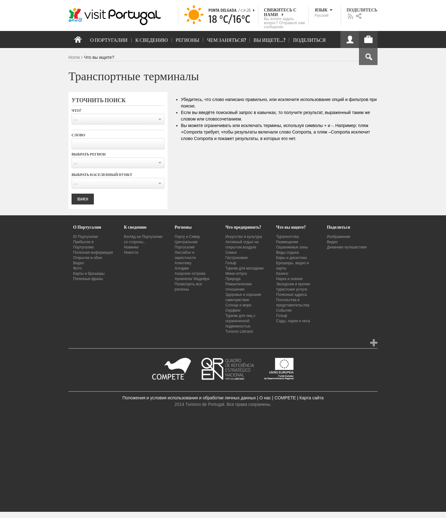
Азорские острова (190, 273)
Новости (131, 252)
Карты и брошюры (89, 273)
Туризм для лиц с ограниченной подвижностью (240, 321)
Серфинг (233, 310)
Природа (233, 279)
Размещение (287, 242)
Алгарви (182, 268)
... (75, 119)
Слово (78, 135)
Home (74, 57)
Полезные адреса (291, 294)
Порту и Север (187, 237)
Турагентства (287, 237)
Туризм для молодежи (244, 268)
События (284, 310)
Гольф (230, 263)
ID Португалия (85, 237)
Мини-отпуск (236, 273)
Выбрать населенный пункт (102, 175)
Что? (76, 110)
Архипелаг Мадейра (192, 279)
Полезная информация (93, 252)
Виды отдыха (287, 252)
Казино (282, 273)
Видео (78, 263)
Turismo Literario (239, 331)
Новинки (131, 247)
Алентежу (183, 263)
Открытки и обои (87, 258)
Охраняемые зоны (292, 247)
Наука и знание (289, 279)
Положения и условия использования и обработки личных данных (189, 397)
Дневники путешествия (346, 247)
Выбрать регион (89, 154)
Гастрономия (236, 258)
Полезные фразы (88, 279)
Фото (77, 268)
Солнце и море (238, 305)
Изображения (338, 237)
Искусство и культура (243, 237)
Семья (231, 252)
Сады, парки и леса (293, 321)
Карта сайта (312, 397)
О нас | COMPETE (277, 397)
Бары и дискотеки (291, 258)
